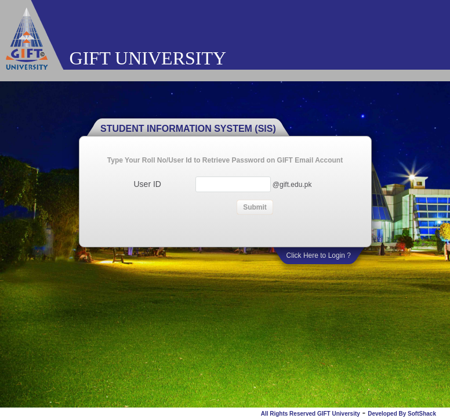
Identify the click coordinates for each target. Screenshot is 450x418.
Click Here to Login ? (318, 255)
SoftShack (422, 413)
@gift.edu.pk (292, 185)
